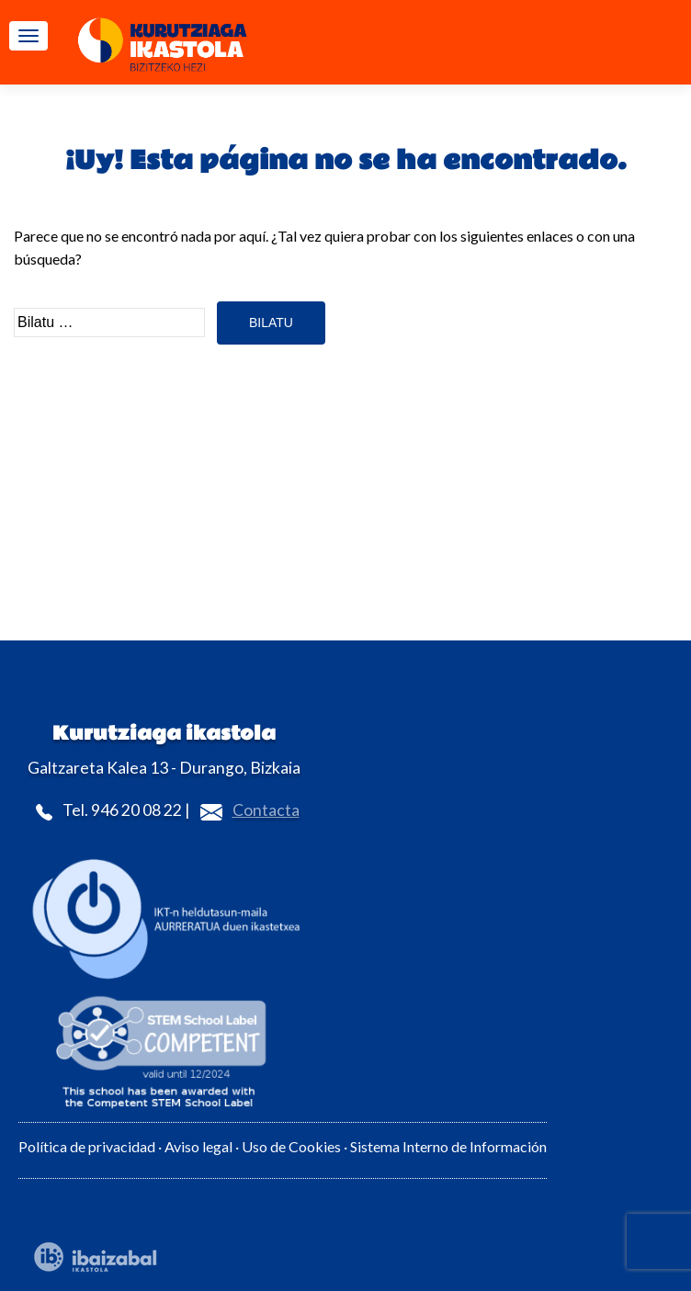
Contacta (266, 810)
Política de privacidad (86, 1146)
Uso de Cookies (293, 1146)
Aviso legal (198, 1146)
